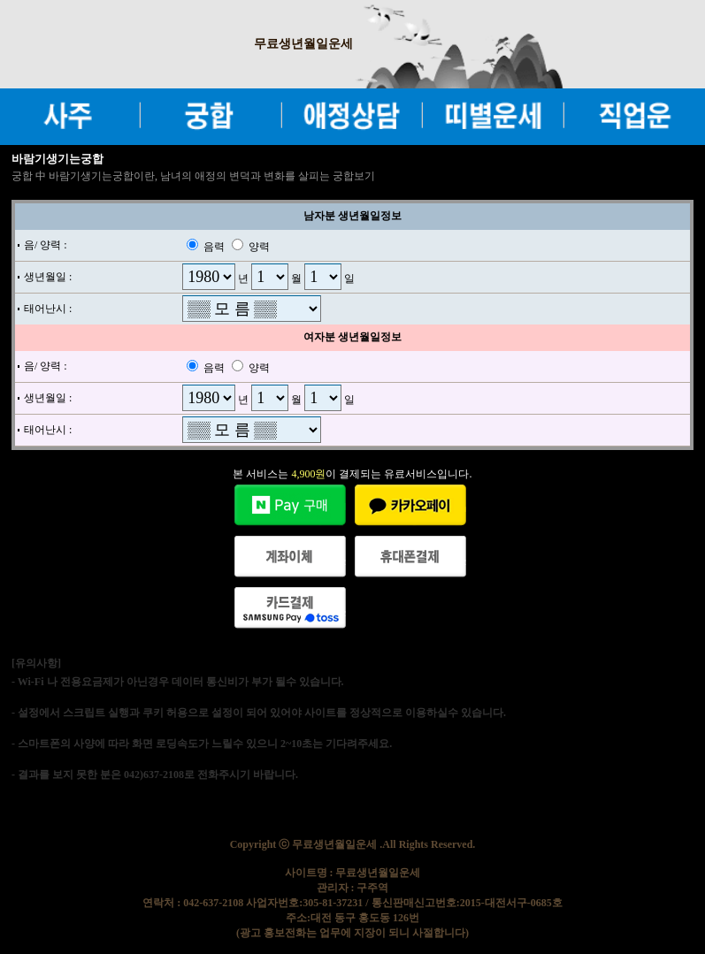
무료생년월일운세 (303, 43)
